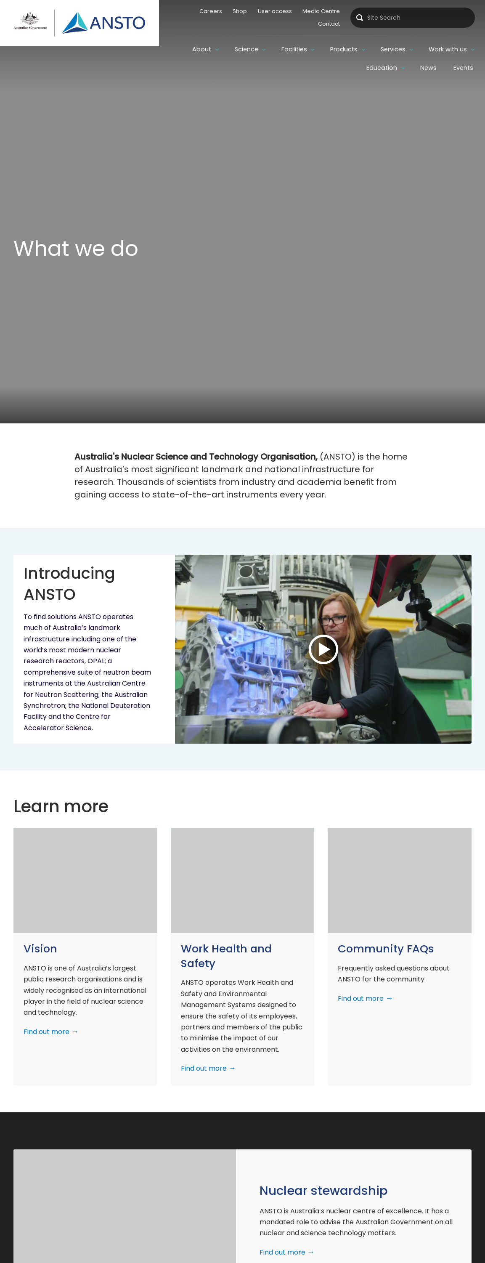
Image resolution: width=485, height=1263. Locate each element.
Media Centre (320, 11)
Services (393, 49)
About (201, 49)
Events (463, 68)
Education (381, 68)
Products (344, 49)
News (428, 68)
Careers (209, 11)
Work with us (448, 49)
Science (246, 49)
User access (273, 11)
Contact (328, 23)
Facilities (294, 49)
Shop (238, 11)
